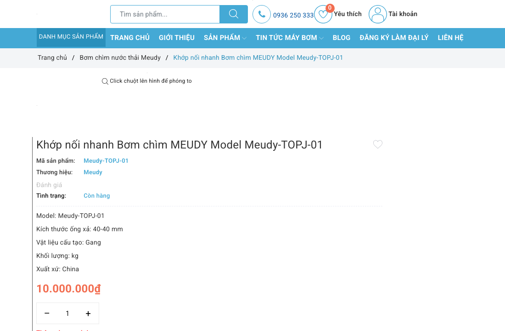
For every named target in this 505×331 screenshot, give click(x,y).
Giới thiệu (177, 38)
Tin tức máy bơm (290, 38)
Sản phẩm (225, 38)
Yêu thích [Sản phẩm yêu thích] (338, 14)
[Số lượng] (252, 274)
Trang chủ (130, 38)
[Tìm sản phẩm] (165, 14)
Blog (342, 38)
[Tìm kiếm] (233, 14)
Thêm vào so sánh (248, 294)
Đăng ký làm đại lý (394, 38)
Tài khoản (393, 14)
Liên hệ (451, 38)
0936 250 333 (293, 15)
